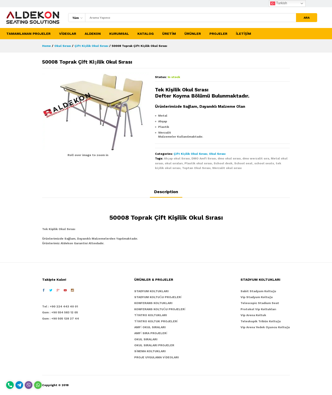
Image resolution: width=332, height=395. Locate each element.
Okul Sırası (217, 153)
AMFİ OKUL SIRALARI (150, 327)
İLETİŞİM (243, 33)
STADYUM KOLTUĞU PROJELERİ (158, 297)
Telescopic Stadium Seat (260, 303)
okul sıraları (174, 163)
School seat (243, 163)
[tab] (166, 194)
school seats (264, 163)
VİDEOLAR (67, 33)
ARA (307, 17)
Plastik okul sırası (198, 163)
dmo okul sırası (229, 158)
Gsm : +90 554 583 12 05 (60, 312)
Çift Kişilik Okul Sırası (190, 153)
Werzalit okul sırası (227, 168)
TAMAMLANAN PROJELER (28, 33)
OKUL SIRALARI (145, 339)
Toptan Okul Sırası (196, 168)
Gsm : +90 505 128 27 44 (60, 318)
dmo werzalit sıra (255, 158)
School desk (223, 163)
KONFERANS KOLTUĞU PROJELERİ (159, 309)
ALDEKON (93, 33)
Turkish (278, 3)
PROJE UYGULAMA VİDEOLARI (156, 357)
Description (166, 192)
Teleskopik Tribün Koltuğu (261, 321)
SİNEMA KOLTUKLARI (150, 351)
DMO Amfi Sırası (203, 158)
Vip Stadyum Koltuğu (257, 297)
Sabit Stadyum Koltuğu (258, 291)
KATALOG (145, 33)
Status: (161, 77)
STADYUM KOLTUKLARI (151, 291)
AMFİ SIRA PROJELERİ (150, 333)
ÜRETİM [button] (169, 33)
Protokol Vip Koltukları (258, 309)
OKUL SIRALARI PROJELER (154, 345)
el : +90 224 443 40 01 (61, 306)
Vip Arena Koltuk (253, 315)
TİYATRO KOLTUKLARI (150, 315)
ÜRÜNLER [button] (192, 33)
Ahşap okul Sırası (177, 158)
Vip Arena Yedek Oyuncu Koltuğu (265, 327)
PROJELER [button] (218, 33)
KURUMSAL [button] (119, 33)
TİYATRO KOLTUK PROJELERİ (156, 321)
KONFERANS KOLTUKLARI (153, 303)
